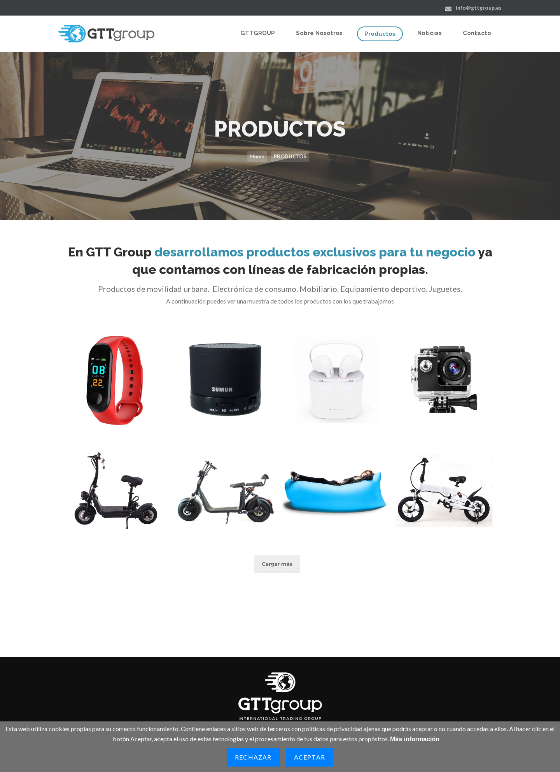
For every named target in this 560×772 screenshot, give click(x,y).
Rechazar (253, 757)
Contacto (477, 33)
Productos (380, 33)
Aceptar (309, 757)
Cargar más (277, 564)
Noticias (429, 33)
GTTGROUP (257, 33)
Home (257, 156)
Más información (414, 739)
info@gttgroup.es (479, 7)
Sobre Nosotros (319, 33)
